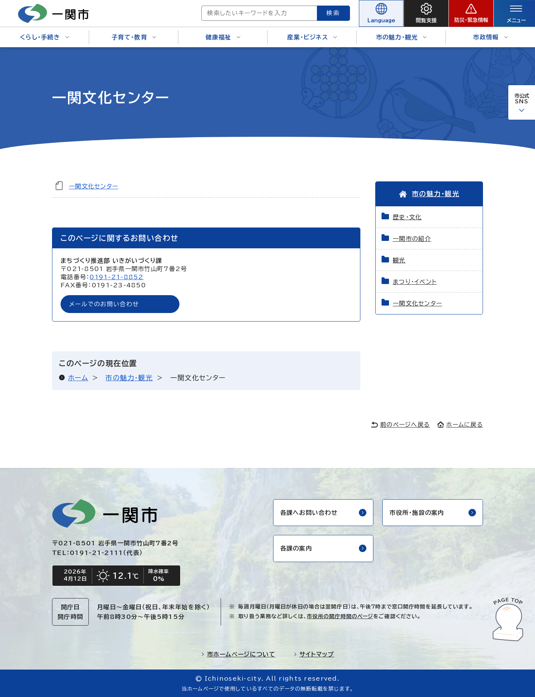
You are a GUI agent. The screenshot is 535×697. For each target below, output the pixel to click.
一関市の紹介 (412, 239)
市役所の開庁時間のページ (340, 616)
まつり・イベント (415, 282)
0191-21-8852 (116, 277)
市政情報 (490, 37)
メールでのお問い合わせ (104, 304)
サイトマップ (314, 654)
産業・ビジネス (312, 37)
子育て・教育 (133, 37)
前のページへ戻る (400, 424)
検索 (333, 13)
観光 (399, 260)
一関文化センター (93, 186)
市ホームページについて (238, 654)
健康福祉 (222, 37)
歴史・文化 (407, 217)
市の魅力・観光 (401, 37)
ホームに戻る (460, 424)
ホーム (78, 377)
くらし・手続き (44, 37)
